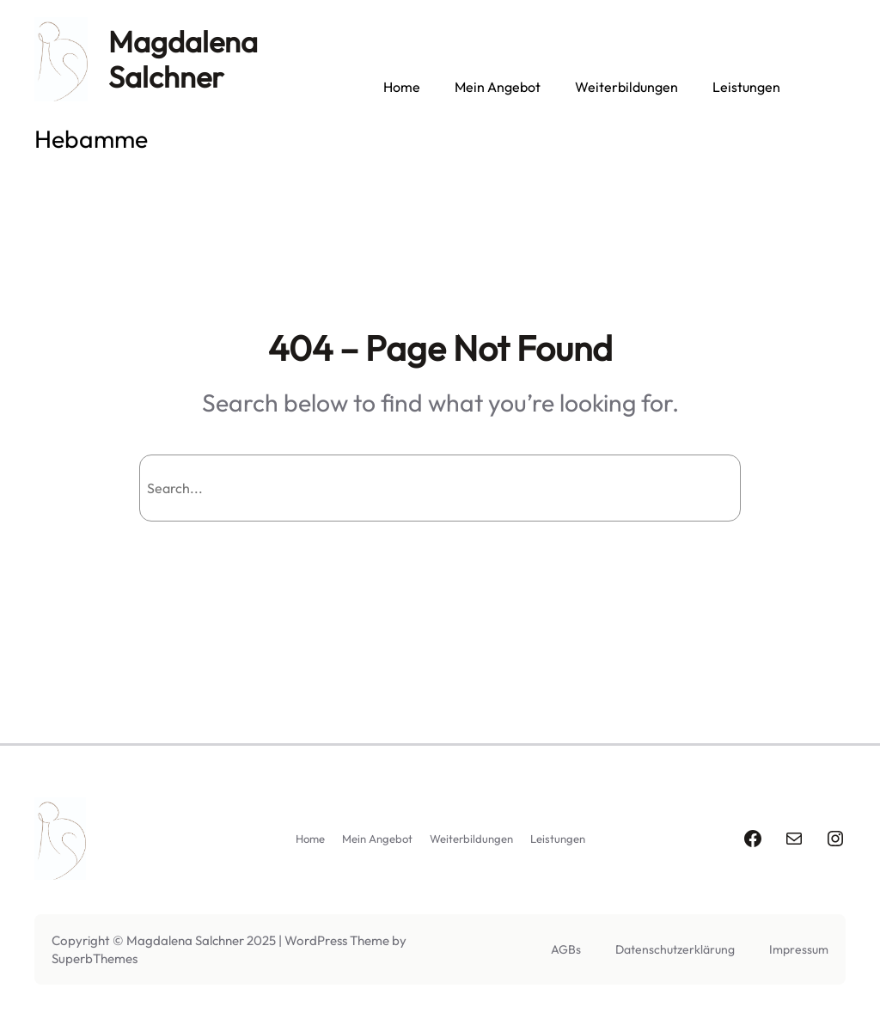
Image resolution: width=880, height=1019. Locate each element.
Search (695, 488)
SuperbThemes (95, 958)
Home (401, 86)
